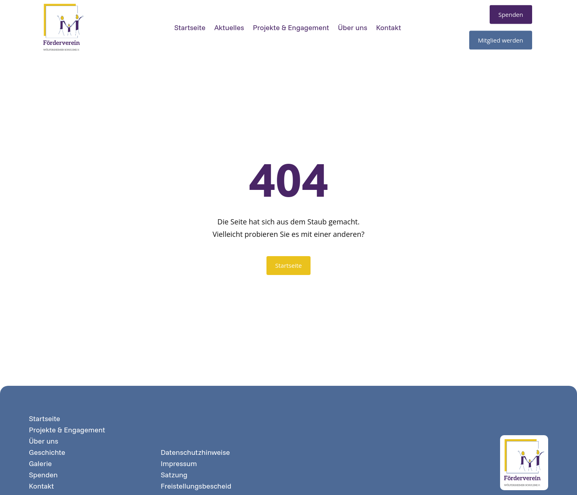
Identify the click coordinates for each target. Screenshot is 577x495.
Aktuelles (229, 24)
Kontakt (388, 24)
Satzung (174, 475)
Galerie (40, 464)
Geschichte (47, 452)
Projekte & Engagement (291, 24)
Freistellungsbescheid (196, 486)
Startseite (190, 24)
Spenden (43, 475)
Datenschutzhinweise (195, 452)
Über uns (352, 24)
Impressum (179, 464)
